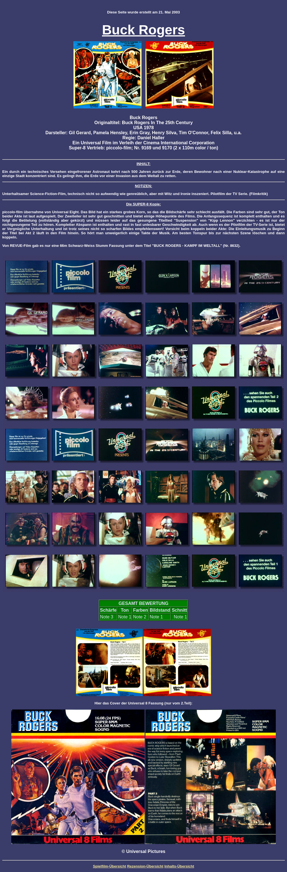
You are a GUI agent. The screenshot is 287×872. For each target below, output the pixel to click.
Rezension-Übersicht (145, 866)
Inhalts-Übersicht (179, 866)
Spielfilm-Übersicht (109, 866)
